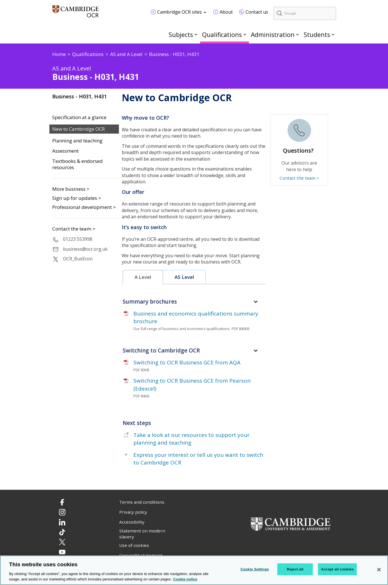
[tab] (143, 277)
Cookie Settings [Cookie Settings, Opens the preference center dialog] (254, 569)
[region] (194, 570)
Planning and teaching (77, 141)
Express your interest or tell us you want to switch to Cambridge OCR (198, 458)
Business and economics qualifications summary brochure (195, 317)
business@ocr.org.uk (85, 249)
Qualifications (222, 34)
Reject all (295, 569)
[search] (305, 13)
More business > (70, 189)
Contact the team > (73, 229)
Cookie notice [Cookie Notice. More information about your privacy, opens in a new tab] (185, 579)
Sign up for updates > (76, 198)
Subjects (181, 34)
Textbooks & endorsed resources (77, 164)
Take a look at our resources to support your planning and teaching (191, 438)
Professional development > (84, 207)
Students (317, 34)
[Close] (379, 569)
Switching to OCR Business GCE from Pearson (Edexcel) (192, 384)
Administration (273, 34)
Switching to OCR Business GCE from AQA (186, 362)
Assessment (65, 151)
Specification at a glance (79, 117)
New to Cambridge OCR (78, 129)
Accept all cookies (337, 569)
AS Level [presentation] (184, 277)
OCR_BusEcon (78, 259)
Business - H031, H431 (79, 96)
